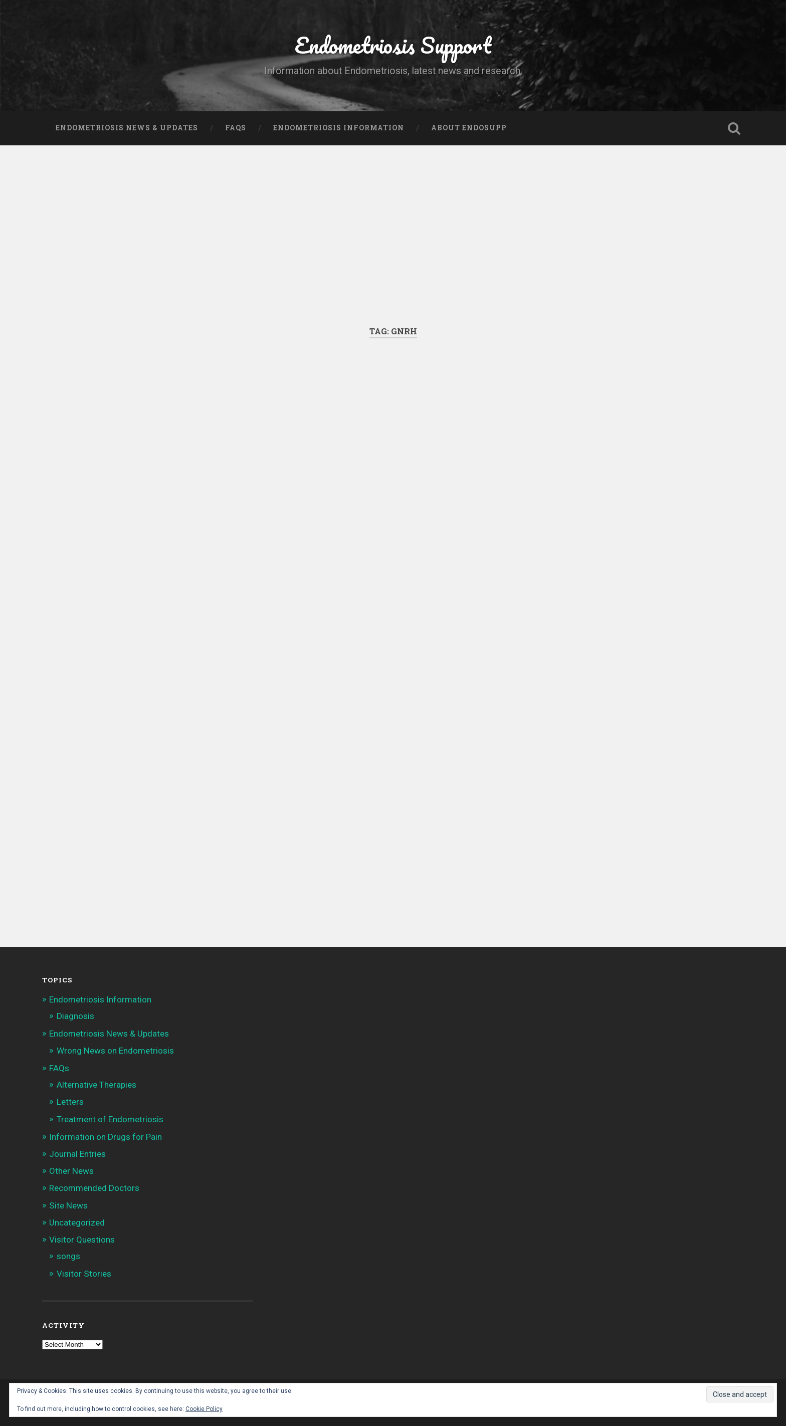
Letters (70, 1102)
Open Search (734, 128)
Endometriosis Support (393, 45)
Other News (71, 1171)
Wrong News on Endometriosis (115, 1051)
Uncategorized (77, 1222)
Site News (68, 1205)
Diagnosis (75, 1016)
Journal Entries (77, 1154)
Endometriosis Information (338, 127)
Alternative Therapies (96, 1085)
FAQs (235, 127)
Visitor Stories (84, 1274)
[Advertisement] (393, 250)
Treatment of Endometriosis (110, 1119)
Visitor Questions (82, 1240)
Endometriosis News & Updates (127, 127)
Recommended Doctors (94, 1188)
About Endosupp (469, 127)
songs (68, 1256)
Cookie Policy (204, 1408)
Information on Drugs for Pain (105, 1137)
